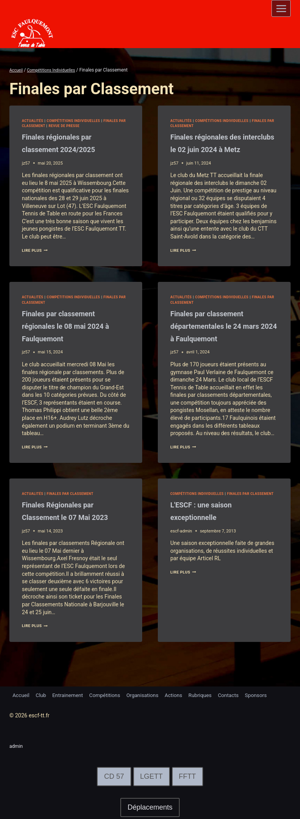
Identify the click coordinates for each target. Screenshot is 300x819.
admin (17, 746)
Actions (182, 695)
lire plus (36, 250)
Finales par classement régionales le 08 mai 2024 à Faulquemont (74, 338)
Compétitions (110, 695)
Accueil (21, 695)
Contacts (240, 695)
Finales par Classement (48, 126)
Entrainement (71, 695)
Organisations (150, 695)
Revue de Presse (95, 126)
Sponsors (269, 695)
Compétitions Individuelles (80, 120)
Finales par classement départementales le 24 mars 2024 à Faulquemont (223, 338)
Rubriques (210, 695)
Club (42, 695)
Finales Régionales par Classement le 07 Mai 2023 (67, 529)
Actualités (34, 120)
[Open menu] (281, 8)
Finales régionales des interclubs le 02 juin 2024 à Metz (221, 149)
